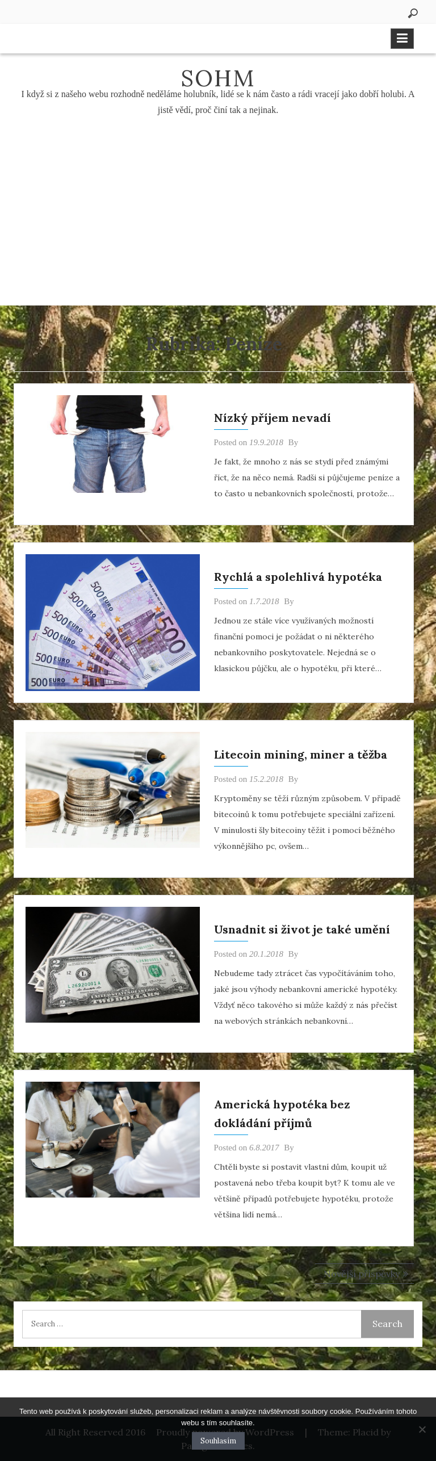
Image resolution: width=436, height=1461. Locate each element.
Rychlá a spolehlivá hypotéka (298, 577)
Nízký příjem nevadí (272, 418)
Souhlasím (218, 1441)
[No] (421, 1429)
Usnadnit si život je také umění (302, 929)
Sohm (218, 78)
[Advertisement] (218, 220)
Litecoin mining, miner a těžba (300, 754)
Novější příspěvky (362, 1273)
